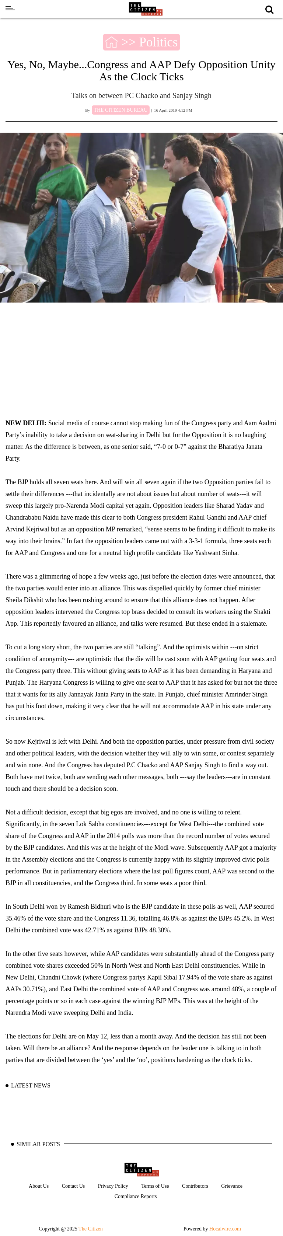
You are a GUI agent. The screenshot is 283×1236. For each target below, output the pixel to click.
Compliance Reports (136, 1196)
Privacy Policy (113, 1186)
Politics (158, 42)
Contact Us (73, 1186)
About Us (39, 1186)
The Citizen (90, 1229)
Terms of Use (155, 1186)
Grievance (231, 1186)
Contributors (195, 1186)
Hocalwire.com (225, 1229)
